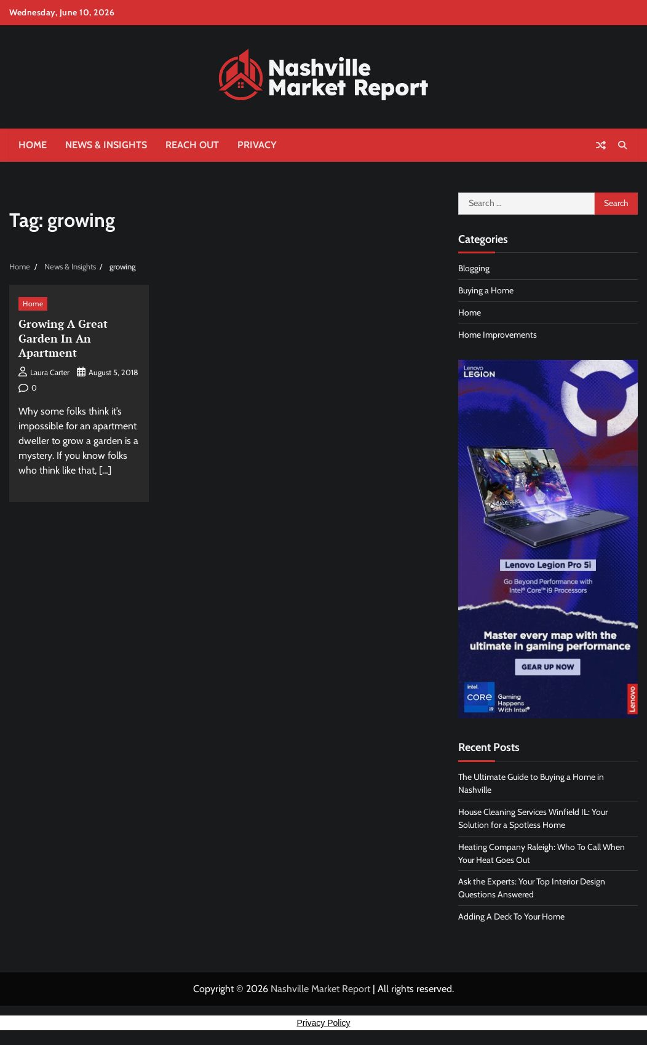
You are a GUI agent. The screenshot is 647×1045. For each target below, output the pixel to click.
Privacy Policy (323, 1023)
